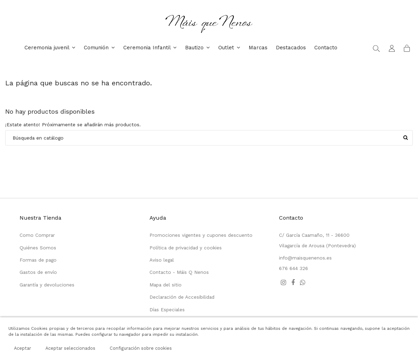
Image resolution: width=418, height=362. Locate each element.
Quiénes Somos (38, 247)
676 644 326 (293, 268)
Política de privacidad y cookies (185, 247)
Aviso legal (161, 260)
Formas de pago (38, 260)
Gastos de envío (38, 272)
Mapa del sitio (165, 285)
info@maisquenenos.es (305, 258)
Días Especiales (167, 309)
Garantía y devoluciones (47, 285)
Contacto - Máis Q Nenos (179, 272)
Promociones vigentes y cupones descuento (200, 235)
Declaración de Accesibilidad (181, 297)
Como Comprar (37, 235)
